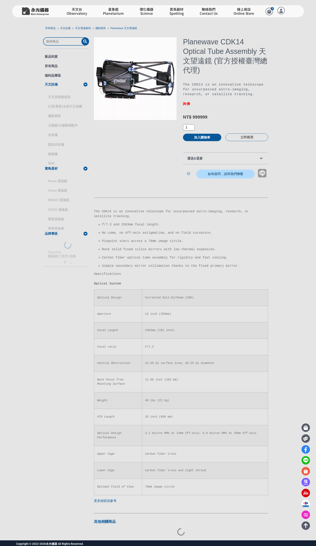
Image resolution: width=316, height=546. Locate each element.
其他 (51, 160)
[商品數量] (189, 127)
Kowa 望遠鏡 (57, 177)
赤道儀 (53, 131)
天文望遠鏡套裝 (59, 93)
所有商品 (50, 28)
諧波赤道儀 (56, 141)
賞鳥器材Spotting (176, 11)
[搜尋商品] (62, 41)
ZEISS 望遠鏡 (58, 206)
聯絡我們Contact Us (209, 11)
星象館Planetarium (113, 11)
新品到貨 (51, 56)
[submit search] (85, 41)
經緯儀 (53, 150)
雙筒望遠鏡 (56, 215)
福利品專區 (53, 75)
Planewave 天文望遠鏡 (123, 28)
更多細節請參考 (105, 499)
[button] (66, 84)
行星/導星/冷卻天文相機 (65, 102)
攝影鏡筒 (100, 28)
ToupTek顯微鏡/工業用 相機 (62, 250)
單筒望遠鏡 (56, 225)
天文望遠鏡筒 (83, 28)
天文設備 (65, 28)
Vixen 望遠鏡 (57, 187)
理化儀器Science (146, 11)
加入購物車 (202, 137)
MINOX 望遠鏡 (58, 196)
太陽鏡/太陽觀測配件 (63, 121)
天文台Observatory (77, 11)
